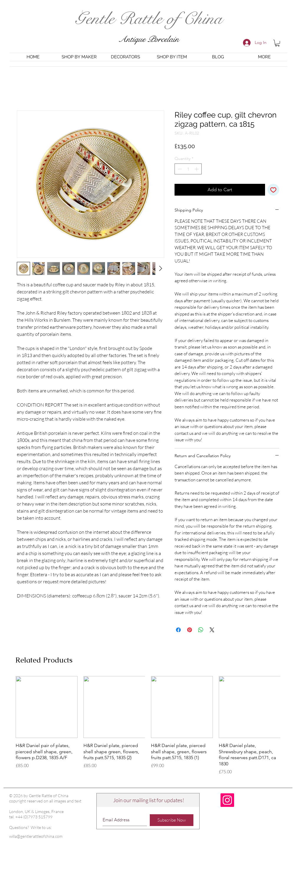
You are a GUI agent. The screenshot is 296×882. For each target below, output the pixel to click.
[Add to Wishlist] (273, 190)
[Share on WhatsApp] (200, 629)
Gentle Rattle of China (148, 18)
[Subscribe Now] (171, 820)
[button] (277, 43)
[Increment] (197, 169)
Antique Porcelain (148, 39)
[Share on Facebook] (178, 629)
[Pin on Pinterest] (189, 629)
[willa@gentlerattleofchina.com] (42, 836)
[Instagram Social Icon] (227, 800)
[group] (148, 726)
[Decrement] (179, 169)
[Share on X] (212, 629)
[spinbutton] (188, 169)
